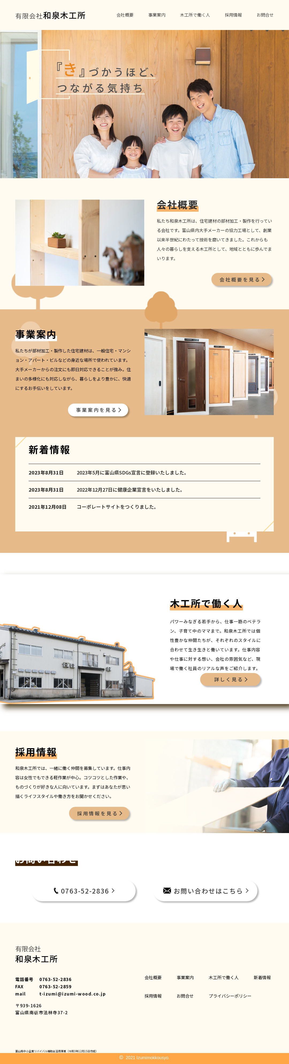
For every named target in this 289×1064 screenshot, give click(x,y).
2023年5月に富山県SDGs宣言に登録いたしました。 (133, 472)
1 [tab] (136, 169)
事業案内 (156, 15)
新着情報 (262, 977)
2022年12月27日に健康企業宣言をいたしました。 (131, 489)
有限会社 (50, 15)
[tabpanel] (144, 104)
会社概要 (125, 15)
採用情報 (233, 15)
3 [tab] (152, 169)
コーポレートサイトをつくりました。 (118, 506)
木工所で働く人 (195, 15)
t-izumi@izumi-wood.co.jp (72, 993)
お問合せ (265, 15)
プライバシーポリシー (230, 996)
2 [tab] (144, 169)
